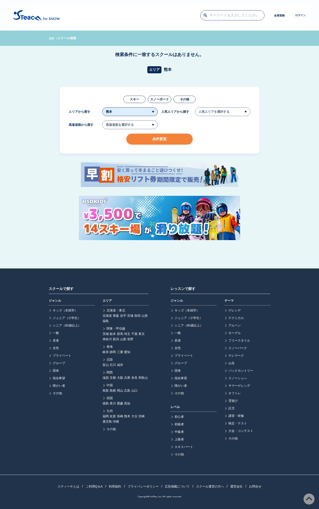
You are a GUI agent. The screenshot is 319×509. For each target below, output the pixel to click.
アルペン (234, 325)
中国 (110, 385)
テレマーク (236, 355)
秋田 (137, 315)
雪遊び (233, 400)
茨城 (106, 334)
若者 (56, 340)
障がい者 (59, 385)
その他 (184, 99)
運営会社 (236, 486)
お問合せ (255, 486)
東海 (110, 346)
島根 (113, 390)
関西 (110, 372)
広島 (127, 390)
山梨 (123, 339)
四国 (110, 398)
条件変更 (159, 139)
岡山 (120, 390)
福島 (106, 321)
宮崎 (141, 416)
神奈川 (107, 339)
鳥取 (106, 390)
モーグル (234, 333)
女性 (56, 348)
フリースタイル (239, 340)
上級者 (179, 439)
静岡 (113, 352)
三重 (120, 352)
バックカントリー (240, 370)
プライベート (62, 355)
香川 (113, 403)
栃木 (113, 334)
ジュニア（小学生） (67, 318)
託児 (231, 408)
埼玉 (127, 334)
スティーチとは (68, 486)
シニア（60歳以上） (67, 325)
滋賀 (106, 377)
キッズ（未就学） (65, 310)
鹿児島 (107, 421)
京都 (113, 377)
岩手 (123, 315)
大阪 (120, 377)
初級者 (179, 424)
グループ (59, 363)
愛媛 (120, 403)
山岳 (231, 363)
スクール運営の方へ (210, 486)
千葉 (134, 334)
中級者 (179, 431)
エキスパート (184, 447)
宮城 (130, 315)
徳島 (106, 403)
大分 (134, 416)
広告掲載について (177, 486)
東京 (141, 334)
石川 (113, 365)
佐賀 (113, 416)
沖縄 (116, 421)
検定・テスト (237, 423)
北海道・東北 (116, 310)
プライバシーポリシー (143, 486)
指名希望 (59, 378)
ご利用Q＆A (94, 486)
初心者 (179, 416)
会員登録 (254, 15)
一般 (56, 333)
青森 (116, 315)
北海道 (107, 315)
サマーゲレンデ (239, 385)
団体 (56, 370)
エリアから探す (79, 111)
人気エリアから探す (175, 111)
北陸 (110, 359)
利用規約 (115, 486)
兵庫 (127, 377)
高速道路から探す (81, 124)
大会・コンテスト (240, 431)
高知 (127, 403)
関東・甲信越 (116, 328)
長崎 (120, 416)
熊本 (127, 416)
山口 (134, 390)
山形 (145, 315)
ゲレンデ (234, 310)
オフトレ (234, 393)
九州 (110, 411)
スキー (134, 99)
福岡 (106, 416)
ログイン (290, 15)
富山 (106, 365)
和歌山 (143, 377)
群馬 (120, 334)
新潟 (116, 339)
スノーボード (159, 99)
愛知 (127, 352)
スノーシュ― (237, 378)
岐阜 (106, 352)
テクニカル (236, 318)
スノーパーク (237, 348)
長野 (130, 339)
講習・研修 (236, 416)
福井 (120, 365)
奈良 (134, 377)
